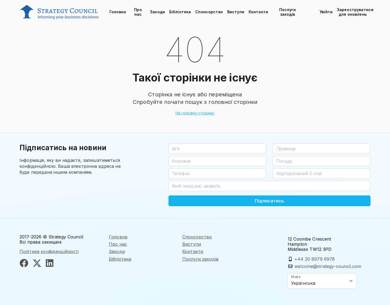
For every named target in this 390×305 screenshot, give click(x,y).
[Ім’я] (217, 148)
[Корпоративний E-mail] (321, 173)
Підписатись (269, 201)
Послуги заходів (287, 12)
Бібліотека (180, 11)
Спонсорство (209, 11)
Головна (117, 11)
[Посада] (321, 161)
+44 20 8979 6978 (314, 259)
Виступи (235, 11)
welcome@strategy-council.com (327, 266)
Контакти (258, 11)
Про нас (138, 12)
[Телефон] (217, 173)
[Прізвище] (321, 148)
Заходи (157, 11)
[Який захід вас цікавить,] (269, 186)
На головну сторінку (195, 113)
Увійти (326, 11)
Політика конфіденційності (49, 251)
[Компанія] (217, 161)
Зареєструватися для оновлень (353, 12)
